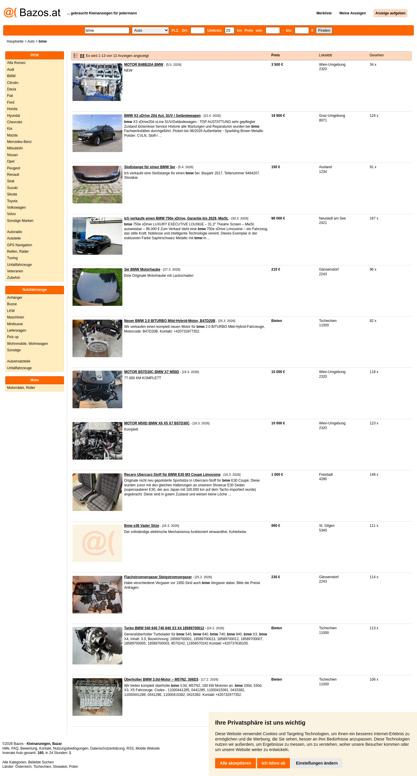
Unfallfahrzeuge (19, 265)
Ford (10, 102)
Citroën (12, 83)
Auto (31, 41)
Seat (10, 181)
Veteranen (15, 271)
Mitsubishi (15, 148)
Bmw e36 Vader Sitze (141, 526)
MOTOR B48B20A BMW (143, 65)
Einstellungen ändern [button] (316, 763)
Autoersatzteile (18, 361)
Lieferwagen (16, 330)
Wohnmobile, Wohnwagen (27, 344)
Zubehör (13, 278)
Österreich (23, 767)
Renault (13, 175)
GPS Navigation (19, 245)
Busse (12, 304)
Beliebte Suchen (41, 762)
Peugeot (13, 168)
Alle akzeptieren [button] (235, 763)
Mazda (12, 135)
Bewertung (28, 748)
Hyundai (13, 116)
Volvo (11, 214)
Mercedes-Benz (19, 142)
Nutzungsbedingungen (70, 748)
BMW (11, 76)
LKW (11, 311)
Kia (9, 128)
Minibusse (15, 324)
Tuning (12, 258)
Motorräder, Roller (21, 388)
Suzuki (12, 188)
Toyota (12, 201)
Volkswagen (16, 207)
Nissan (12, 155)
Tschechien (42, 767)
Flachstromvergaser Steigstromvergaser (158, 577)
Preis (275, 55)
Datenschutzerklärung (107, 748)
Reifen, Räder (18, 251)
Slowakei (60, 767)
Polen (73, 767)
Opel (10, 161)
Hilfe (5, 748)
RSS (130, 748)
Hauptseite (15, 41)
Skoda (12, 194)
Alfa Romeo (16, 63)
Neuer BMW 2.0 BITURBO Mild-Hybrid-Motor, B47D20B (169, 321)
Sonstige (14, 350)
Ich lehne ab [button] (274, 763)
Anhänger (14, 298)
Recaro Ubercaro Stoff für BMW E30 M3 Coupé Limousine (172, 475)
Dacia (11, 89)
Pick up (12, 337)
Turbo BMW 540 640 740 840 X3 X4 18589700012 (164, 628)
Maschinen (15, 317)
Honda (12, 109)
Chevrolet (14, 122)
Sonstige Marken (20, 221)
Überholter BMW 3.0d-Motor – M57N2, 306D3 (161, 679)
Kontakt (45, 748)
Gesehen (376, 55)
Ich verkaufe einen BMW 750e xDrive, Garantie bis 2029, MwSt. (176, 218)
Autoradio (14, 232)
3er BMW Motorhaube (142, 269)
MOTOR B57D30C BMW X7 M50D (151, 372)
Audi (10, 70)
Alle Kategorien (14, 762)
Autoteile (14, 238)
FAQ (14, 748)
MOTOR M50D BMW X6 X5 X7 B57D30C (157, 423)
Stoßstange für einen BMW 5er (149, 167)
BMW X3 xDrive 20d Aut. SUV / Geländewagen (162, 116)
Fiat (10, 96)
